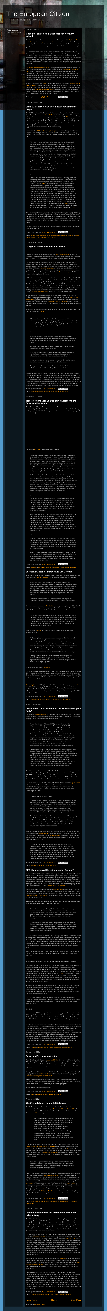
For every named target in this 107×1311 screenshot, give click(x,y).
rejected (54, 46)
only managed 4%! (39, 1237)
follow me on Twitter (14, 32)
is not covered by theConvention (44, 89)
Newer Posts (31, 1300)
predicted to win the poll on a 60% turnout (39, 1076)
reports (42, 311)
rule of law (65, 391)
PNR (49, 237)
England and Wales (75, 40)
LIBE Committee (42, 237)
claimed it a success (43, 577)
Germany (47, 1047)
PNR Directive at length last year (47, 131)
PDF (66, 203)
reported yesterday (40, 714)
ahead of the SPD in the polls (56, 885)
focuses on (50, 1113)
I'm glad (60, 973)
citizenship (34, 567)
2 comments (51, 696)
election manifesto (31, 895)
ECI (51, 699)
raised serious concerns (73, 785)
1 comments (51, 232)
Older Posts (76, 1300)
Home (54, 1300)
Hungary (41, 865)
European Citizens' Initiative (62, 699)
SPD (72, 1047)
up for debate (76, 783)
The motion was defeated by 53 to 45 (37, 67)
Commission (35, 1201)
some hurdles (71, 1183)
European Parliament (67, 235)
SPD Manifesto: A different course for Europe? (50, 870)
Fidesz (36, 865)
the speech (37, 450)
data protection (55, 235)
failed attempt (43, 1189)
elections (33, 1047)
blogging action (43, 833)
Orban (47, 865)
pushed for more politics (51, 1175)
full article (47, 667)
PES (51, 1047)
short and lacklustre (45, 1074)
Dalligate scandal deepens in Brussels (45, 246)
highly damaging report (63, 254)
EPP (32, 865)
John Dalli (54, 391)
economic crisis (44, 1201)
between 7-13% (71, 1239)
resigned (63, 1258)
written (39, 630)
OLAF (59, 391)
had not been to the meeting (39, 292)
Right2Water (50, 606)
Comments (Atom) (40, 1304)
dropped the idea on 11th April (57, 301)
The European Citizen (37, 13)
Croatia (33, 1094)
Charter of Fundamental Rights (40, 235)
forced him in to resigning (64, 272)
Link (43, 183)
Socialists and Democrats (62, 1047)
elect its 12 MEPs (52, 1060)
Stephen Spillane (31, 685)
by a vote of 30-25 (46, 115)
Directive (69, 117)
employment (53, 1201)
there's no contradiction (50, 1152)
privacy (54, 237)
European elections (42, 1094)
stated (44, 83)
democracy (41, 567)
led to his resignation (47, 268)
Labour (52, 1294)
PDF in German (43, 895)
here (67, 1148)
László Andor (39, 1113)
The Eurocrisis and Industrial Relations (46, 1103)
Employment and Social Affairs (67, 1201)
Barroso (33, 391)
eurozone (40, 1047)
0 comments (51, 97)
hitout (72, 270)
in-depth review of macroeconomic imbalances (40, 1146)
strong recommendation (46, 42)
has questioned (58, 889)
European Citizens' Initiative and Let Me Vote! (49, 572)
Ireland (62, 567)
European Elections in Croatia (41, 1056)
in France (31, 42)
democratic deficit (43, 699)
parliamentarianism (71, 567)
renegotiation (30, 1183)
